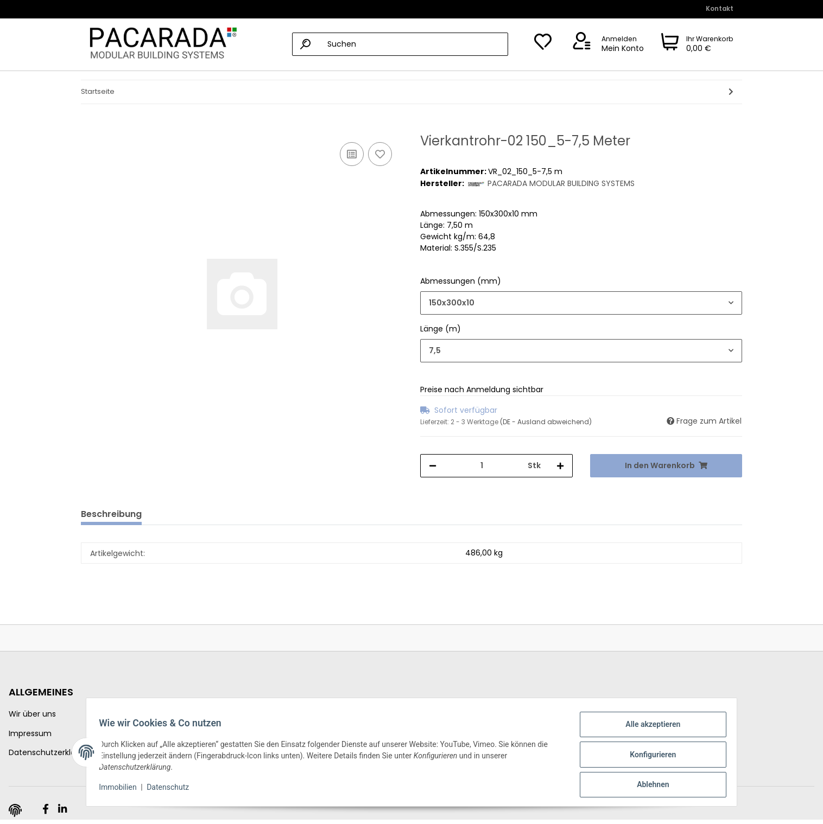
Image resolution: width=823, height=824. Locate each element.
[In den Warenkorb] (89, 127)
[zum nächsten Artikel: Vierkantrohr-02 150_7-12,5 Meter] (731, 92)
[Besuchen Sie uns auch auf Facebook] (45, 809)
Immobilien (123, 790)
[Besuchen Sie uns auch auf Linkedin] (62, 809)
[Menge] (482, 466)
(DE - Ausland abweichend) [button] (546, 421)
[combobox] (581, 303)
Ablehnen (648, 785)
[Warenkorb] (697, 44)
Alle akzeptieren (648, 729)
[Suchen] (400, 44)
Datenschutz (172, 790)
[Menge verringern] (433, 466)
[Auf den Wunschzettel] (380, 154)
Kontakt (719, 8)
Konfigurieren (648, 757)
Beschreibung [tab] (111, 514)
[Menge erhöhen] (560, 466)
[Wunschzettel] (543, 44)
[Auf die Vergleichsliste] (352, 154)
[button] (606, 44)
